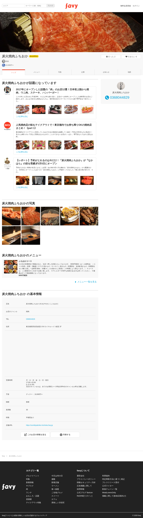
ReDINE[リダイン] (84, 496)
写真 (59, 72)
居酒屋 (29, 499)
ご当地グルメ (57, 492)
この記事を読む (22, 116)
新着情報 (30, 482)
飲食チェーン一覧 (109, 489)
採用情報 (80, 489)
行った (110, 57)
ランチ (29, 492)
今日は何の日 (57, 476)
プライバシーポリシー (86, 479)
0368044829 (30, 319)
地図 (129, 72)
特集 (28, 479)
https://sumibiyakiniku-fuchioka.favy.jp (39, 425)
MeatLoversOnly (109, 492)
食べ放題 (55, 489)
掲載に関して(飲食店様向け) (114, 496)
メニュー (36, 72)
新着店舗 (55, 482)
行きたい (131, 57)
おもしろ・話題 (32, 496)
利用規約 (106, 476)
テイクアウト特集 (33, 502)
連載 (53, 479)
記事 (83, 72)
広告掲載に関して (84, 486)
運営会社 (80, 476)
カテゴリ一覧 (32, 470)
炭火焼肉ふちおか (15, 56)
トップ (13, 72)
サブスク (30, 486)
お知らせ (106, 72)
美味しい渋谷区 (58, 502)
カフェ (54, 499)
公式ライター (107, 486)
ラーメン (55, 486)
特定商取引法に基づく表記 (113, 479)
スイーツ (55, 496)
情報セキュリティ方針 (86, 482)
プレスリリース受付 (110, 482)
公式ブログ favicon (85, 492)
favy (3, 456)
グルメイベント (32, 476)
